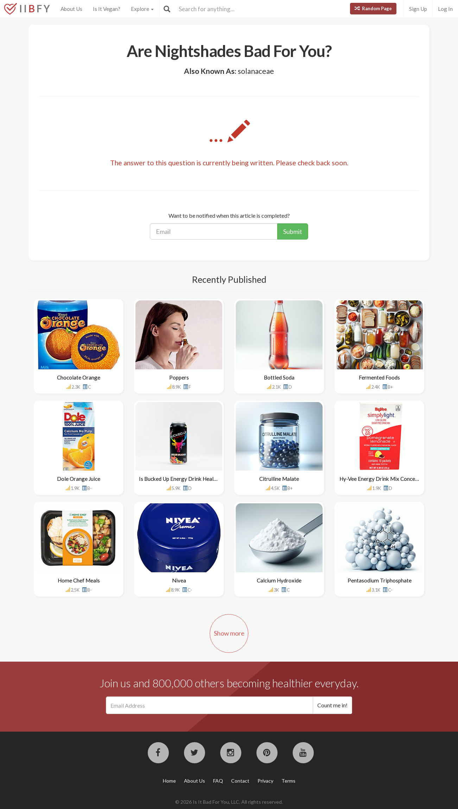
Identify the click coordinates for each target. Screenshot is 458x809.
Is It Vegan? (106, 9)
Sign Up (418, 9)
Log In (445, 9)
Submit (292, 231)
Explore (142, 9)
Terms (288, 781)
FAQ (218, 781)
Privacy (265, 781)
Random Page (373, 8)
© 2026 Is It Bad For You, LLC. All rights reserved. (229, 802)
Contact (240, 781)
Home (169, 781)
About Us (71, 9)
